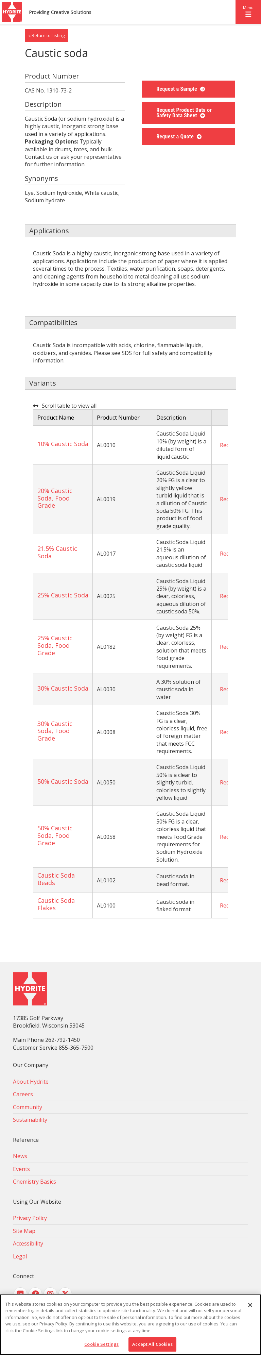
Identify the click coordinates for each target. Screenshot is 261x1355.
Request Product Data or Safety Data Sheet (184, 113)
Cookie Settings (101, 1344)
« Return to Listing (46, 35)
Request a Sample (177, 89)
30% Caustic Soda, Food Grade (54, 730)
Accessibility (28, 1243)
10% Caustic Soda (62, 444)
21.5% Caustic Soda (57, 552)
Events (21, 1169)
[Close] (250, 1305)
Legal (20, 1256)
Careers (23, 1094)
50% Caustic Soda (62, 781)
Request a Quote (175, 136)
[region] (130, 1324)
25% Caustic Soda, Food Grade (54, 645)
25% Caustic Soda (62, 595)
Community (27, 1107)
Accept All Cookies (152, 1344)
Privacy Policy (30, 1218)
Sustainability (30, 1119)
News (20, 1156)
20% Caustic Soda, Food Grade (54, 498)
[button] (248, 12)
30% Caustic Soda (62, 688)
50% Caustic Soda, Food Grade (54, 835)
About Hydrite (31, 1081)
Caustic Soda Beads (56, 879)
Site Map (24, 1231)
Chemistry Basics (34, 1181)
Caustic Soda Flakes (56, 904)
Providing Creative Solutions (60, 12)
